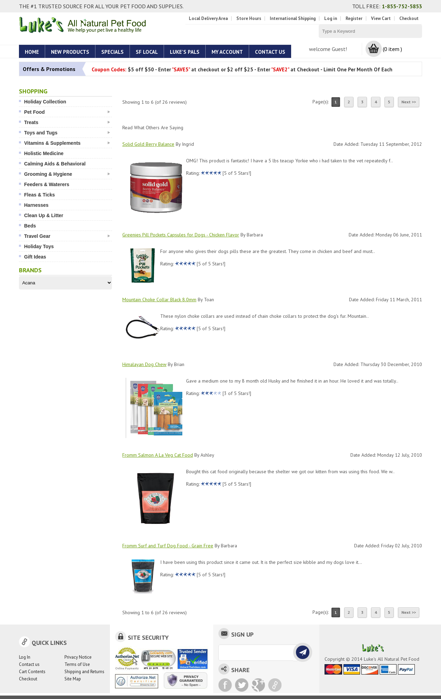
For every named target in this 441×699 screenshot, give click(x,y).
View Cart (381, 18)
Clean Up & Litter (43, 215)
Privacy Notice (78, 657)
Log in (330, 18)
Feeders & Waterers (46, 184)
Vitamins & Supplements (67, 143)
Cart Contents (32, 672)
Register (354, 18)
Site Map (72, 679)
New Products (70, 52)
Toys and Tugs (67, 132)
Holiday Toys (39, 246)
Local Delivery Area (208, 18)
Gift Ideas (35, 257)
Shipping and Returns (84, 672)
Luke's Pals (184, 52)
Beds (30, 226)
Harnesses (36, 205)
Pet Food (67, 112)
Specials (112, 52)
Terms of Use (77, 664)
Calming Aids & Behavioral (54, 163)
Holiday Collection (45, 101)
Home (32, 52)
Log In (24, 657)
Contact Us (270, 52)
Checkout (409, 18)
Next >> (408, 101)
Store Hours (248, 18)
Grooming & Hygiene (67, 174)
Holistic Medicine (43, 153)
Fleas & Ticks (39, 194)
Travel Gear (67, 236)
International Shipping (293, 18)
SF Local (147, 52)
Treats (67, 122)
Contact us (29, 664)
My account (227, 52)
